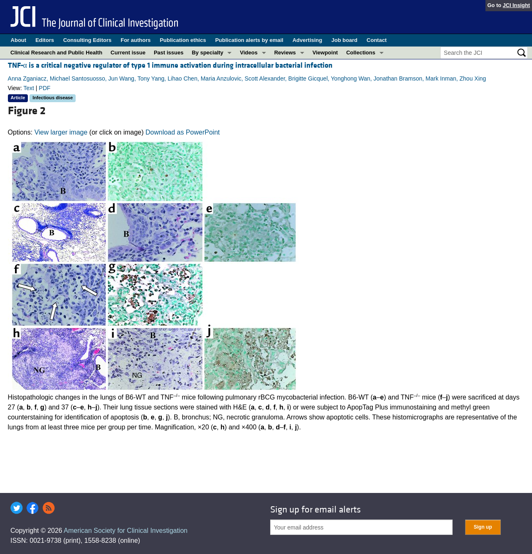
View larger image (61, 132)
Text (28, 88)
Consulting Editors (87, 40)
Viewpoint (325, 52)
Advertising (308, 40)
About (19, 40)
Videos (248, 52)
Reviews (285, 52)
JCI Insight (516, 5)
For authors (135, 40)
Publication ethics (183, 40)
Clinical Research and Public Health (56, 52)
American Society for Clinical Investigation (125, 530)
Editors (44, 40)
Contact (377, 40)
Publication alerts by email (249, 40)
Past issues (169, 52)
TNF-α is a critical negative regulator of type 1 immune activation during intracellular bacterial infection (170, 65)
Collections (360, 52)
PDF (44, 88)
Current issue (128, 52)
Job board (344, 40)
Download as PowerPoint (182, 132)
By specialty (207, 52)
